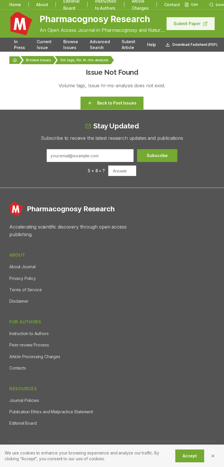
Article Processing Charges (34, 356)
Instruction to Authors (28, 333)
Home (15, 4)
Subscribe (157, 155)
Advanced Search (100, 44)
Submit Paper (191, 23)
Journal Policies (24, 400)
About (42, 4)
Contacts (17, 367)
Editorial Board (23, 423)
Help (151, 44)
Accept (190, 455)
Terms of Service (25, 289)
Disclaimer (18, 301)
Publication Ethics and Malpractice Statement (51, 411)
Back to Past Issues (112, 102)
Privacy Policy (22, 278)
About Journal (22, 266)
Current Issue (44, 44)
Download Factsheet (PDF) (191, 44)
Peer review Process (29, 344)
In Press (19, 44)
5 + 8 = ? (96, 170)
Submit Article (128, 44)
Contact (172, 4)
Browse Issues (70, 44)
